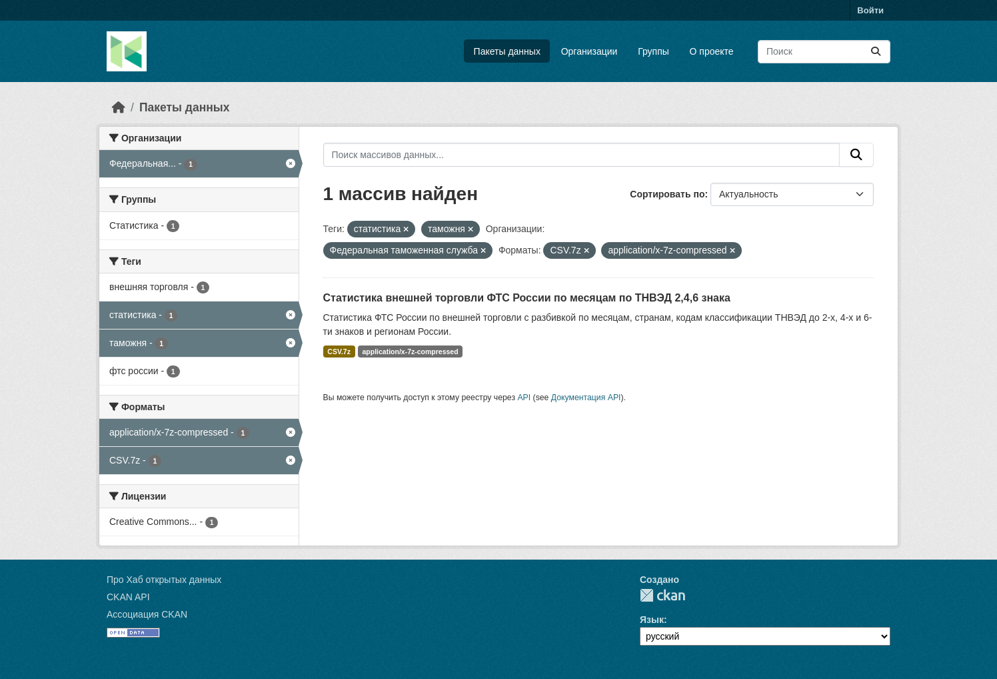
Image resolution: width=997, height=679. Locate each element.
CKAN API (128, 597)
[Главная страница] (118, 107)
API (523, 397)
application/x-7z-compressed (410, 352)
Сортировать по (667, 194)
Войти (870, 10)
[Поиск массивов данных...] (824, 51)
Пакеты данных (507, 51)
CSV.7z (339, 352)
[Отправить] (875, 51)
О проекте (712, 51)
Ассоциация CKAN (147, 614)
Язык (652, 619)
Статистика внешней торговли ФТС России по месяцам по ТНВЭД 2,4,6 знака (526, 297)
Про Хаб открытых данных (164, 579)
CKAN (662, 595)
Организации (589, 51)
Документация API (586, 397)
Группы (653, 51)
